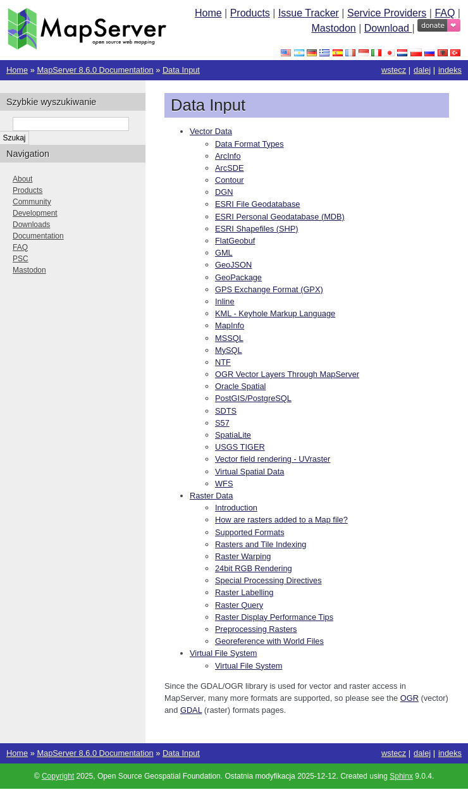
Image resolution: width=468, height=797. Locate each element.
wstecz (393, 70)
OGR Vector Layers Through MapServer (287, 374)
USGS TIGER (240, 447)
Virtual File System (223, 653)
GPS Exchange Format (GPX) (269, 289)
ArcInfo (228, 156)
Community (32, 201)
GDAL (191, 710)
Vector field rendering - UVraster (272, 459)
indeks (450, 70)
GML (224, 252)
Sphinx (401, 776)
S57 (222, 423)
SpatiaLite (233, 435)
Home (208, 13)
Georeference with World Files (269, 641)
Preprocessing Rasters (256, 629)
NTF (223, 362)
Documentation (38, 236)
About (22, 179)
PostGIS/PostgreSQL (253, 398)
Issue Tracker (308, 13)
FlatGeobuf (235, 240)
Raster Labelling (244, 592)
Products (250, 13)
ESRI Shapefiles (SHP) (257, 228)
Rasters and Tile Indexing (260, 544)
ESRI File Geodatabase (257, 204)
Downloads (31, 224)
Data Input (181, 70)
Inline (225, 301)
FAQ (444, 13)
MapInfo (229, 325)
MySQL (228, 350)
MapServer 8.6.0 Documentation (95, 70)
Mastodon (333, 28)
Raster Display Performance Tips (274, 617)
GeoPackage (238, 277)
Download (388, 28)
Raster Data (211, 495)
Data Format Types (249, 144)
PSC (20, 258)
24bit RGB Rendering (253, 568)
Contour (229, 180)
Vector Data (211, 131)
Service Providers (386, 13)
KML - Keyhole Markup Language (275, 313)
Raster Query (239, 605)
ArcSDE (229, 168)
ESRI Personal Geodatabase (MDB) (280, 216)
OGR (409, 698)
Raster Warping (243, 556)
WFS (224, 483)
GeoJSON (233, 264)
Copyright (58, 776)
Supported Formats (250, 532)
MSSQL (229, 338)
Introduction (236, 507)
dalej (422, 70)
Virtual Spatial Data (249, 471)
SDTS (226, 411)
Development (35, 213)
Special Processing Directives (268, 580)
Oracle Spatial (240, 386)
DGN (224, 192)
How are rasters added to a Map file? (281, 519)
